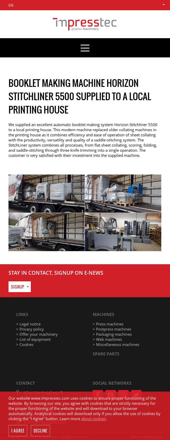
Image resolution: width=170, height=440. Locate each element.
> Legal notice (28, 323)
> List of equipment (33, 339)
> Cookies (24, 344)
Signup (17, 287)
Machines (103, 314)
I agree (17, 431)
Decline (40, 431)
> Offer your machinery (37, 334)
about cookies (93, 419)
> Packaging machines (112, 334)
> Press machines (108, 323)
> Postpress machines (112, 329)
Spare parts (106, 354)
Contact (25, 383)
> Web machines (107, 339)
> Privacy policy (30, 329)
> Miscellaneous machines (116, 344)
